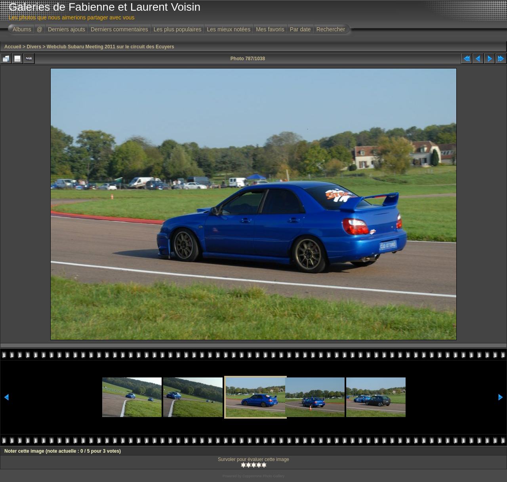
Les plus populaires (178, 29)
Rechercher (330, 29)
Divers (34, 47)
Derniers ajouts (66, 29)
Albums (22, 29)
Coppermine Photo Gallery (263, 476)
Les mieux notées (228, 29)
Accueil (12, 47)
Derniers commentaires (119, 29)
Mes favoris (270, 29)
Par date (300, 29)
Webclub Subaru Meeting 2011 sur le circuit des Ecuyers (110, 47)
